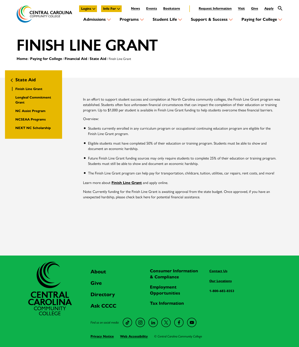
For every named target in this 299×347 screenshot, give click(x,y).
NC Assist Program (30, 111)
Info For (109, 9)
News (135, 8)
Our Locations (220, 281)
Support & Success (209, 19)
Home (22, 58)
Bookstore (171, 8)
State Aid (98, 58)
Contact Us (218, 271)
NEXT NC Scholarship (33, 128)
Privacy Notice (102, 336)
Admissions (94, 19)
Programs (129, 19)
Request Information (215, 8)
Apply (269, 8)
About (98, 271)
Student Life (165, 19)
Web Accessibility (134, 336)
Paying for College (259, 19)
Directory (103, 294)
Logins (86, 9)
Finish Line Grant (28, 89)
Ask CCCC (103, 306)
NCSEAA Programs (30, 119)
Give (254, 8)
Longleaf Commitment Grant (33, 99)
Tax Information (167, 303)
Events (151, 8)
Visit (241, 8)
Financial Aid (76, 58)
